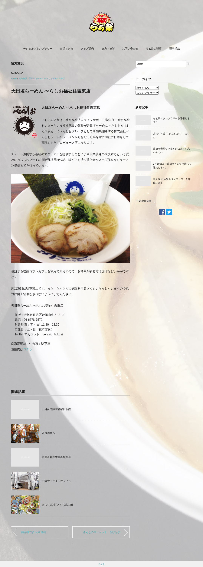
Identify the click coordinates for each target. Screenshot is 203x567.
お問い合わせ (130, 48)
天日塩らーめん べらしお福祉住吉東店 (47, 78)
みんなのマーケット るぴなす (101, 532)
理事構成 (174, 48)
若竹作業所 (48, 433)
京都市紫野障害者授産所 (56, 456)
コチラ (27, 349)
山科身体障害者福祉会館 (56, 409)
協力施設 (17, 63)
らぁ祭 (101, 564)
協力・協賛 (108, 48)
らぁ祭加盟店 (154, 48)
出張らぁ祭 (66, 48)
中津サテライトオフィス (56, 480)
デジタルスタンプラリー (37, 48)
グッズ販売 (87, 48)
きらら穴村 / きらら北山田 (57, 504)
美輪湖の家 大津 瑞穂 (33, 532)
